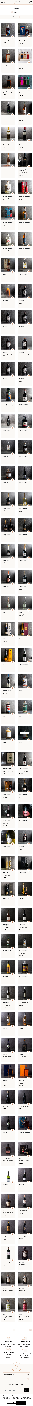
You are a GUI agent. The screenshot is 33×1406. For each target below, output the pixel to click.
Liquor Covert (22, 250)
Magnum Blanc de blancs (23, 510)
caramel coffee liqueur (8, 1160)
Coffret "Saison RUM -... (8, 224)
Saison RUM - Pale (7, 952)
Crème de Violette (7, 1056)
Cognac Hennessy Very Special (8, 1212)
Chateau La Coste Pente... (7, 145)
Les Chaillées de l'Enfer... (8, 771)
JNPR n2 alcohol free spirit (24, 718)
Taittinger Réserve (23, 1186)
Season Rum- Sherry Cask (24, 198)
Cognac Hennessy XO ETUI (24, 1160)
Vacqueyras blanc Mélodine (23, 1003)
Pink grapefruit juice (7, 302)
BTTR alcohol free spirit (8, 718)
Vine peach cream (23, 1030)
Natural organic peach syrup (24, 302)
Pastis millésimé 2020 (24, 484)
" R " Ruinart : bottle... (23, 536)
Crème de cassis (7, 1134)
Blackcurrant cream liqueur (7, 119)
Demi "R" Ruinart (6, 536)
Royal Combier (22, 1056)
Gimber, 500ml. (6, 744)
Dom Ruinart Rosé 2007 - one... (7, 822)
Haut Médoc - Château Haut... (8, 1263)
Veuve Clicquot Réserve (8, 666)
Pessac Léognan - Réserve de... (23, 1211)
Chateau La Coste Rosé (24, 119)
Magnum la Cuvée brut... (7, 562)
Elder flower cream (7, 1030)
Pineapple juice (6, 978)
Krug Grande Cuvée (23, 640)
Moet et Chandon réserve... (7, 640)
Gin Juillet (5, 458)
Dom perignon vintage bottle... (8, 900)
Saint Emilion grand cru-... (7, 1237)
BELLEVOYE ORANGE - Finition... (24, 1082)
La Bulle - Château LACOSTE (7, 171)
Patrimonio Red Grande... (6, 692)
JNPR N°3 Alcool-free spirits (7, 1316)
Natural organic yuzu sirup (7, 328)
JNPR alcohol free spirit (24, 692)
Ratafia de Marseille (24, 432)
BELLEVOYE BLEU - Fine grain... (8, 1082)
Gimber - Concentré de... (24, 744)
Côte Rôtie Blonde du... (24, 771)
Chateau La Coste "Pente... (23, 145)
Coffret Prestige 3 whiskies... (23, 93)
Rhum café (21, 978)
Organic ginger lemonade (22, 614)
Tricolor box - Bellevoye (24, 67)
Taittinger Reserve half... (8, 1186)
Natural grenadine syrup (23, 328)
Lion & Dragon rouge (7, 1106)
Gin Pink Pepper (6, 250)
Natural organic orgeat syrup (8, 354)
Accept (20, 1403)
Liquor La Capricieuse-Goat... (8, 198)
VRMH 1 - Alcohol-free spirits (24, 1316)
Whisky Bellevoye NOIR (8, 93)
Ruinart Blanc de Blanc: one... (8, 848)
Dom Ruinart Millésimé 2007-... (24, 796)
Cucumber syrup (23, 1264)
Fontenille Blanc (6, 1005)
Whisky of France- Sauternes (7, 67)
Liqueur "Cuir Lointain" (8, 406)
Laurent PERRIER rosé (7, 588)
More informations (11, 1379)
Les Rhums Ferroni (23, 458)
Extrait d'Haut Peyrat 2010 (24, 173)
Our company (9, 1374)
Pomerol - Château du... (24, 1236)
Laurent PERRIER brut (24, 562)
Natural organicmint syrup (24, 380)
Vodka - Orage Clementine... (22, 952)
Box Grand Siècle (23, 874)
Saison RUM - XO (23, 1134)
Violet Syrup (22, 1290)
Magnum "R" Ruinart (7, 510)
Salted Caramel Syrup (8, 1290)
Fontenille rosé (6, 927)
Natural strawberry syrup (23, 848)
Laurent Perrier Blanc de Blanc (24, 588)
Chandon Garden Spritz (24, 900)
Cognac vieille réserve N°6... (8, 276)
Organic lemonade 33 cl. (8, 614)
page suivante (29, 1330)
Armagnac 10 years (7, 41)
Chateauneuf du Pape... (24, 406)
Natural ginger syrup (24, 354)
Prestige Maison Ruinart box (6, 796)
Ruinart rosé (22, 822)
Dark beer (5, 432)
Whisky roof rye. (6, 484)
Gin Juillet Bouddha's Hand (24, 276)
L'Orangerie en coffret (7, 875)
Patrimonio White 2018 (24, 666)
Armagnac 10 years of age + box (24, 41)
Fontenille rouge (23, 927)
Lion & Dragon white (24, 1106)
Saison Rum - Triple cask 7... (23, 224)
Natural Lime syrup (7, 380)
